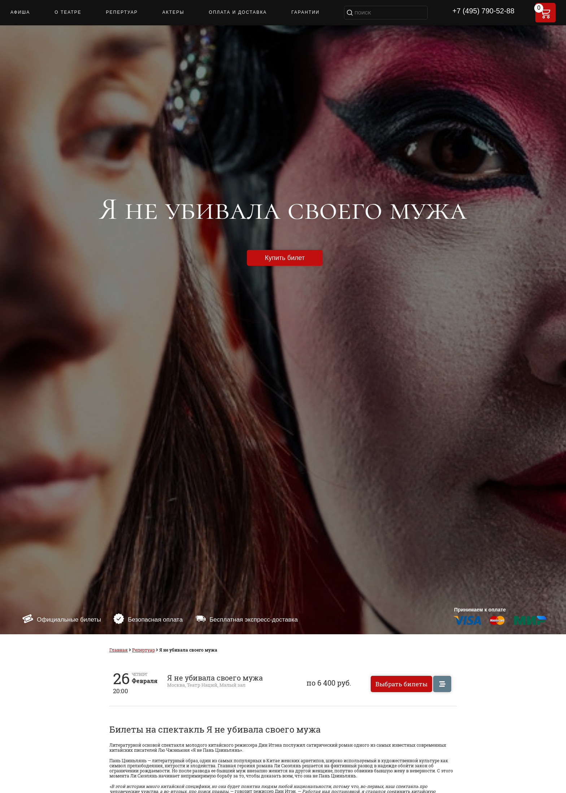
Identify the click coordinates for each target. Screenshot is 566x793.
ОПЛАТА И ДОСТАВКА (238, 12)
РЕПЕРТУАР (122, 12)
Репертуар (143, 650)
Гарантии (305, 12)
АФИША (20, 12)
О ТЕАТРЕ (68, 12)
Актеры (173, 12)
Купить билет (285, 257)
